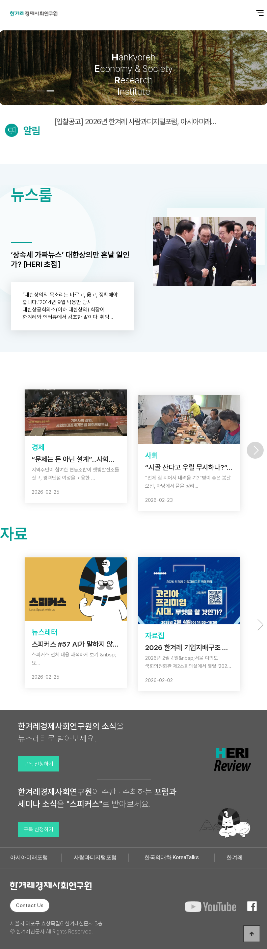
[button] (31, 90)
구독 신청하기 (38, 764)
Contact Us (30, 905)
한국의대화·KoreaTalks (171, 857)
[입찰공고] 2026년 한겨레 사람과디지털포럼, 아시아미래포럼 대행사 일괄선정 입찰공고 (137, 121)
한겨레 (234, 857)
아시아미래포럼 (29, 857)
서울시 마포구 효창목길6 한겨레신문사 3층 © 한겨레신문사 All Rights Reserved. (56, 927)
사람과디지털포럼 (95, 857)
